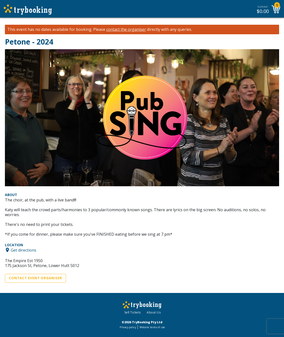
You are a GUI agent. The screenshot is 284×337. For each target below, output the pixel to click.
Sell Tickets (132, 312)
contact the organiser (126, 29)
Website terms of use (152, 327)
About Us (154, 312)
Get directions (23, 250)
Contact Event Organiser (35, 278)
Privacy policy (128, 327)
